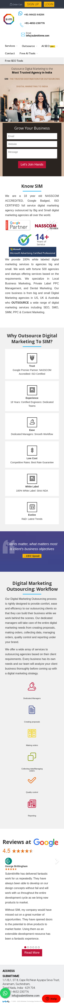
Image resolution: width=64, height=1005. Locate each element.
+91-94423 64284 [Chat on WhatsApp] (34, 14)
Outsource (28, 45)
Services (10, 45)
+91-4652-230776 (34, 23)
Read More (32, 952)
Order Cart (16, 4)
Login (49, 4)
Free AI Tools (27, 53)
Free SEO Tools (14, 60)
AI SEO (48, 45)
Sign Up (33, 4)
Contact (10, 53)
